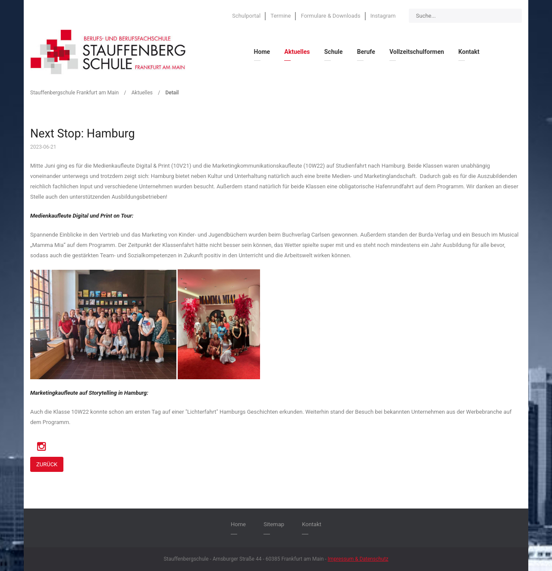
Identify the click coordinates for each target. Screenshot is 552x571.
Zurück (46, 464)
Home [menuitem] (262, 51)
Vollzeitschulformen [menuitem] (416, 51)
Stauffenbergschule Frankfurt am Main (74, 93)
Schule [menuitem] (333, 51)
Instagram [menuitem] (383, 15)
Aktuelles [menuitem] (297, 51)
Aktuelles (142, 93)
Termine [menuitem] (280, 15)
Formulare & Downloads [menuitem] (331, 15)
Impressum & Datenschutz (358, 559)
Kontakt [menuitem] (469, 51)
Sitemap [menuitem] (273, 524)
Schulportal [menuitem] (246, 15)
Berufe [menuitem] (366, 51)
